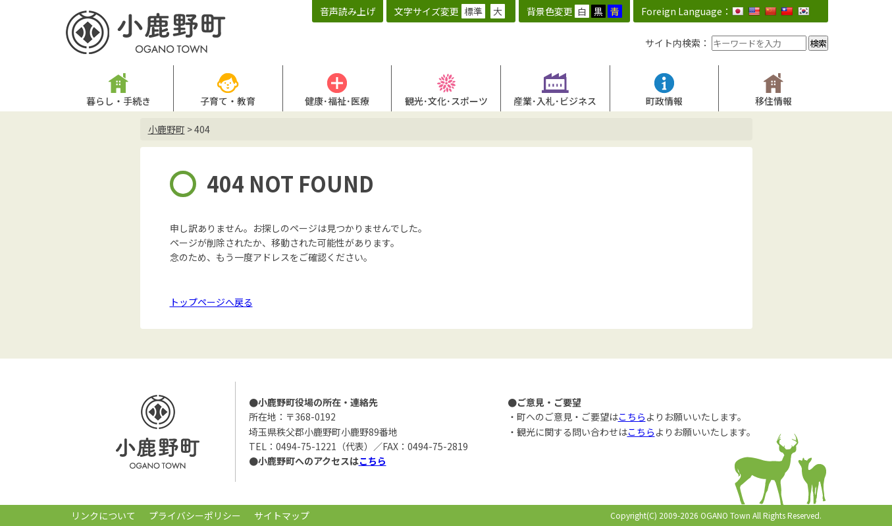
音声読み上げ (347, 11)
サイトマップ (281, 515)
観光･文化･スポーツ (446, 100)
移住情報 (773, 100)
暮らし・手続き (118, 100)
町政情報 (664, 100)
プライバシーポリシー (195, 515)
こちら (372, 460)
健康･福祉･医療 (337, 100)
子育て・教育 (227, 100)
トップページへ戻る (211, 301)
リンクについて (103, 515)
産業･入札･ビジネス (554, 100)
